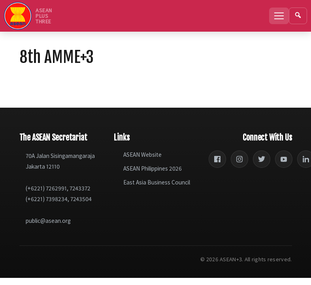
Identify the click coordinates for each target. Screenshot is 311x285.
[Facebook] (217, 159)
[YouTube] (283, 159)
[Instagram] (239, 159)
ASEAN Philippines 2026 (152, 168)
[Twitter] (261, 159)
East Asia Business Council (156, 182)
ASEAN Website (142, 154)
